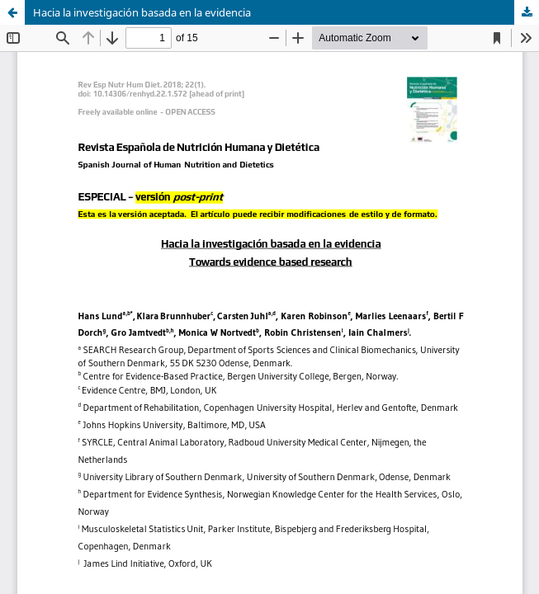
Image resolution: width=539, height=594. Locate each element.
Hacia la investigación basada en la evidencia (142, 12)
